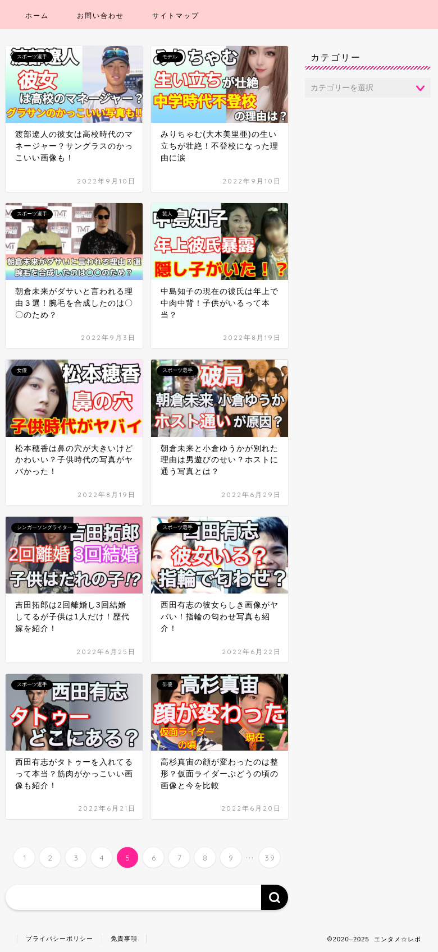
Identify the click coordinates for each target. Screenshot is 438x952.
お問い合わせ (100, 15)
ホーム (37, 15)
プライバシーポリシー (59, 938)
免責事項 (124, 938)
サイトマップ (175, 15)
